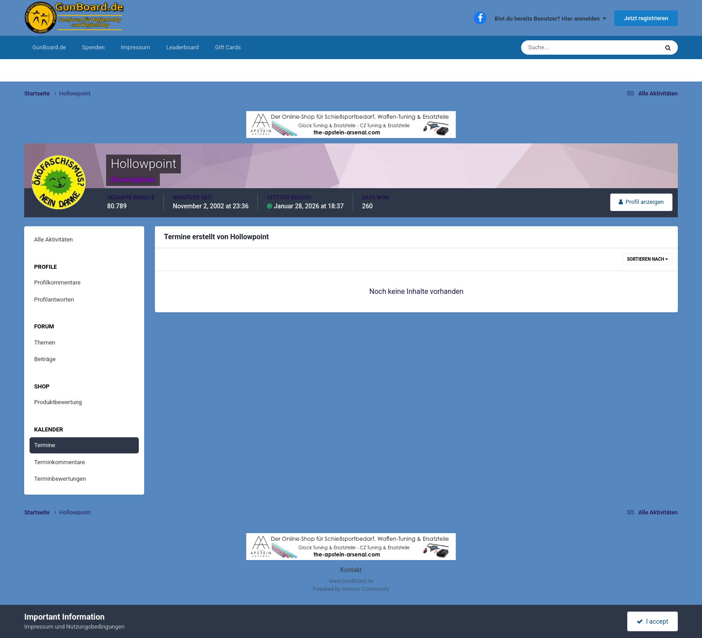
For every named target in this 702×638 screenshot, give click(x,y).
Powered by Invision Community (351, 589)
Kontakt (351, 569)
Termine (44, 445)
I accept (652, 621)
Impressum (135, 47)
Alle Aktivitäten (53, 239)
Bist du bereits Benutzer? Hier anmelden (551, 18)
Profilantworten (54, 299)
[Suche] (562, 47)
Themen (44, 342)
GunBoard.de (49, 47)
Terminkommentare (59, 462)
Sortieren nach (647, 259)
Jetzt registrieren (646, 18)
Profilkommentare (57, 282)
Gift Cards (228, 47)
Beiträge (45, 359)
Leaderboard (182, 47)
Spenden (93, 47)
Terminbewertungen (60, 478)
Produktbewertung (58, 402)
